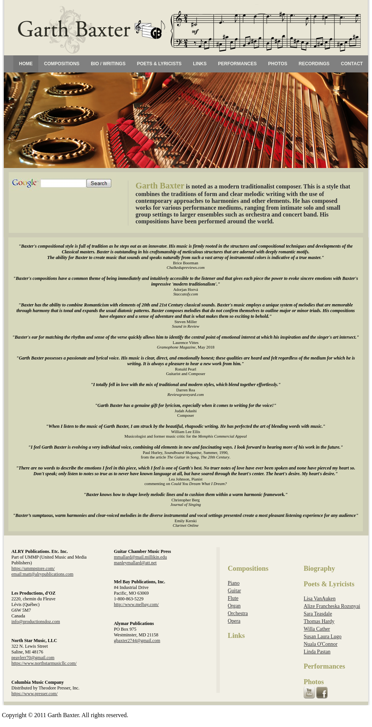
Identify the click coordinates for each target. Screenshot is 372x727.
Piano (234, 583)
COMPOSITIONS (61, 63)
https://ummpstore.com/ (33, 568)
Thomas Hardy (319, 621)
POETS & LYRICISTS (159, 63)
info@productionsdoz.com (35, 621)
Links (236, 635)
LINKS (199, 63)
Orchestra (238, 613)
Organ (234, 606)
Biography (319, 568)
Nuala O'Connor (320, 644)
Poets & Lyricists (329, 584)
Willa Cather (317, 629)
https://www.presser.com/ (34, 693)
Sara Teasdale (318, 614)
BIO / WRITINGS (108, 63)
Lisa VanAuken (320, 598)
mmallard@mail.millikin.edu (140, 557)
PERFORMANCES (237, 63)
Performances (324, 666)
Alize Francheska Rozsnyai (332, 606)
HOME (26, 63)
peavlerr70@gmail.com (32, 657)
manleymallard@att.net (135, 562)
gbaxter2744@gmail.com (137, 640)
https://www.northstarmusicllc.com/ (44, 663)
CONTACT (352, 63)
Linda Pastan (317, 652)
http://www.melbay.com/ (136, 604)
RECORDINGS (314, 63)
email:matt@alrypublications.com (42, 574)
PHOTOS (277, 63)
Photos (314, 682)
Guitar (234, 591)
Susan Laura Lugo (323, 636)
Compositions (248, 568)
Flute (233, 598)
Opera (234, 621)
